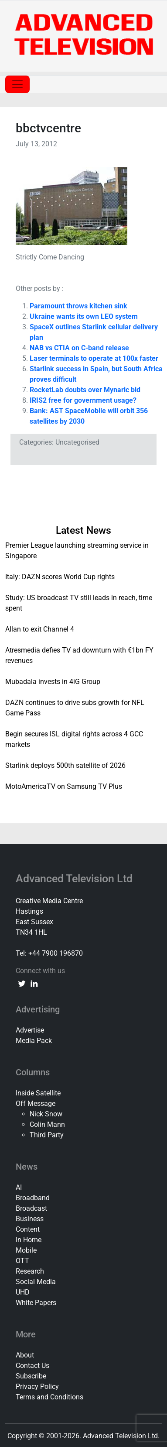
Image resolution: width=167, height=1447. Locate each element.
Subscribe (31, 1376)
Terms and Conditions (49, 1397)
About (25, 1355)
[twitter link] (22, 983)
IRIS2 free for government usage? (83, 400)
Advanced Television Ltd (75, 878)
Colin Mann (47, 1124)
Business (30, 1219)
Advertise (30, 1030)
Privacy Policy (37, 1386)
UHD (23, 1292)
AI (19, 1187)
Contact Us (32, 1365)
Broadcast (31, 1208)
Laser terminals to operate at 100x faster (94, 358)
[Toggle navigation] (17, 84)
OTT (22, 1261)
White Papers (36, 1303)
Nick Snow (46, 1114)
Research (30, 1271)
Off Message (35, 1103)
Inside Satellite (38, 1093)
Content (28, 1229)
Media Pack (34, 1040)
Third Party (47, 1135)
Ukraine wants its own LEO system (84, 316)
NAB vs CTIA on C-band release (79, 348)
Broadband (33, 1198)
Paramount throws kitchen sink (78, 306)
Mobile (26, 1250)
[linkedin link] (34, 983)
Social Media (36, 1282)
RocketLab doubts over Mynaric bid (85, 390)
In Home (28, 1240)
